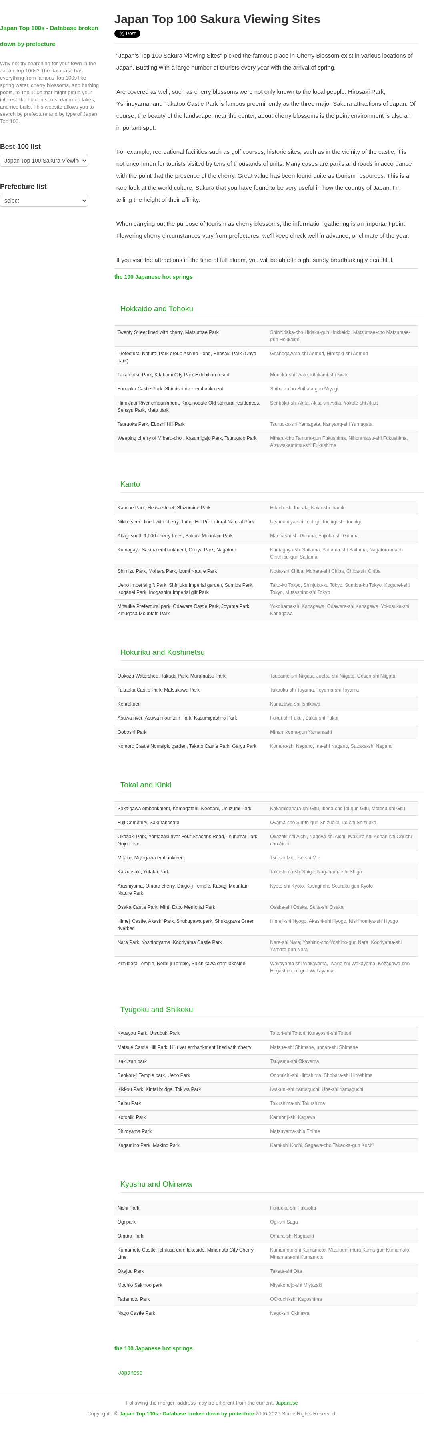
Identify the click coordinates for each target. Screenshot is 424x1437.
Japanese (130, 1372)
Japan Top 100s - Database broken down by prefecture (187, 1414)
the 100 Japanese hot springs (153, 277)
